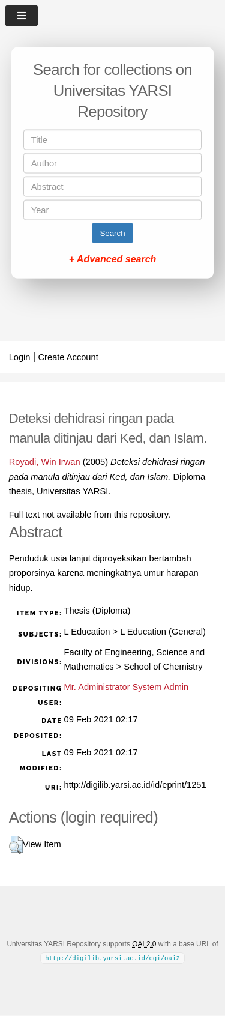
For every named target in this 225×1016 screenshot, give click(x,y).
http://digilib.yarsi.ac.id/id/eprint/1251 (135, 785)
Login (20, 357)
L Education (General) (163, 632)
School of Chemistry (163, 666)
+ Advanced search (113, 259)
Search (112, 233)
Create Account (68, 357)
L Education (87, 632)
